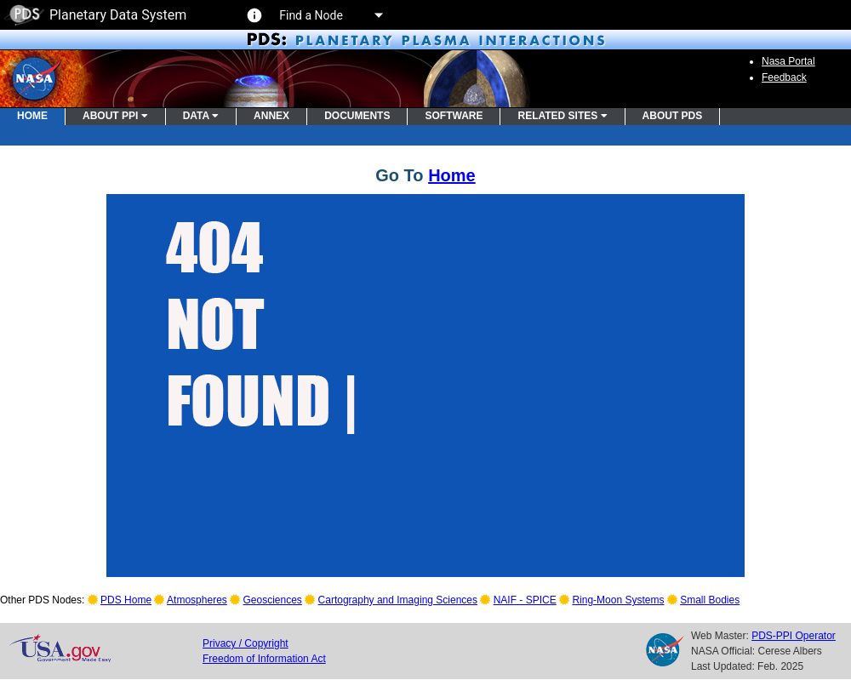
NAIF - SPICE (525, 600)
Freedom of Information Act (264, 659)
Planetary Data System (95, 15)
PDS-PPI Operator (793, 636)
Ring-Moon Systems (618, 600)
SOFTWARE (454, 116)
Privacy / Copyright (245, 643)
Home (452, 175)
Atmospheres (197, 600)
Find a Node (330, 15)
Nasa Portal (788, 61)
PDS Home (125, 600)
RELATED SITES (562, 116)
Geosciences (272, 600)
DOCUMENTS (357, 116)
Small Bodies (710, 600)
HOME (32, 116)
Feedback (784, 77)
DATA (201, 116)
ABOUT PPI (115, 116)
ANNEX (271, 116)
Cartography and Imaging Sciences (397, 600)
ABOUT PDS (673, 116)
